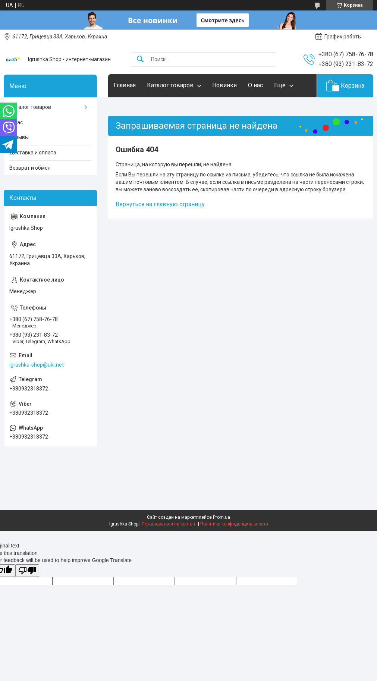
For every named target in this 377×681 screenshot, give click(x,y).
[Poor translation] (27, 570)
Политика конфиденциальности (234, 524)
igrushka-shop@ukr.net (36, 365)
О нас (255, 85)
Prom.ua (221, 517)
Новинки (224, 85)
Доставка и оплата (32, 153)
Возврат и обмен (30, 168)
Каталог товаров (170, 85)
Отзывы (19, 137)
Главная (125, 85)
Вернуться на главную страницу (160, 204)
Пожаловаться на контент (169, 524)
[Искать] (140, 59)
